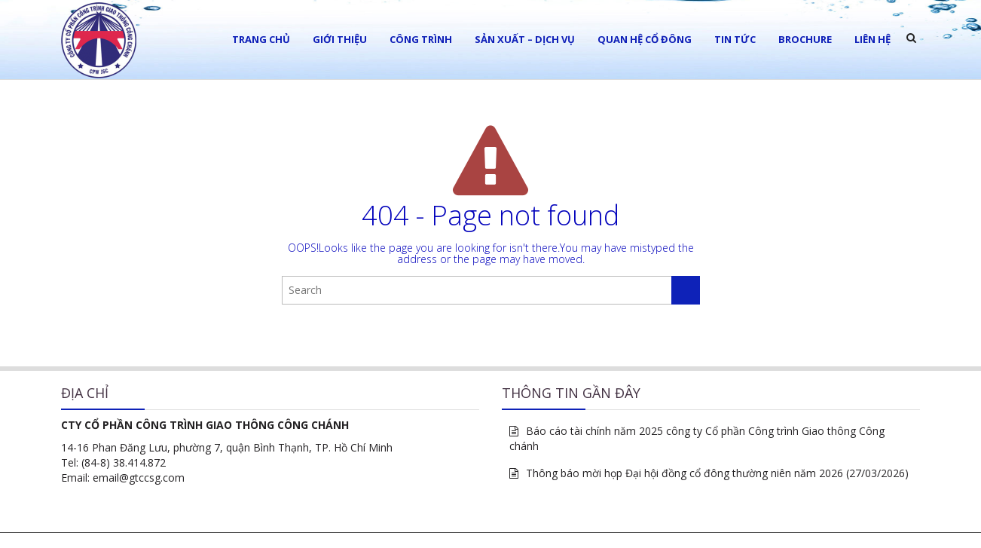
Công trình (421, 39)
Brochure (805, 39)
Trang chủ (261, 39)
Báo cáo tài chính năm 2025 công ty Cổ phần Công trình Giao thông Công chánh (697, 438)
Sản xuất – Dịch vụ (525, 39)
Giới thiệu (340, 39)
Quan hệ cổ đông (644, 39)
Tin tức (735, 39)
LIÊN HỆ (872, 39)
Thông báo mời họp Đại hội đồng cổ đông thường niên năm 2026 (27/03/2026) (717, 473)
